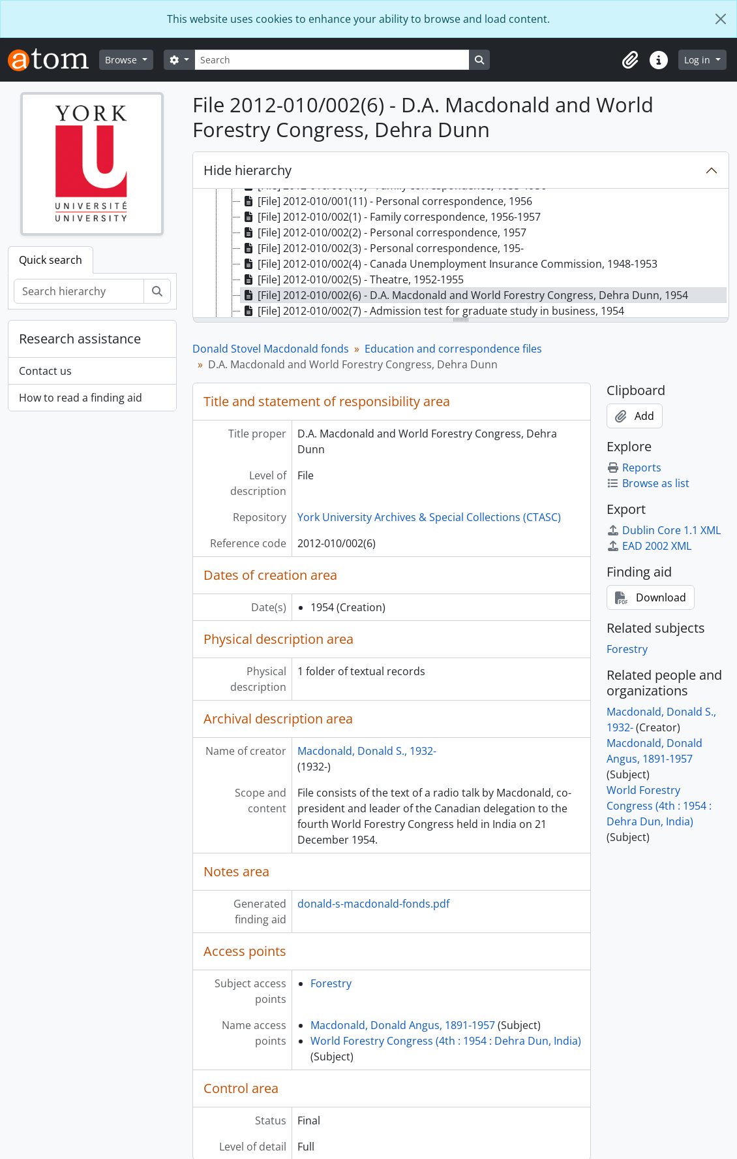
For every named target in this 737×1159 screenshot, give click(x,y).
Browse (122, 60)
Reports (634, 467)
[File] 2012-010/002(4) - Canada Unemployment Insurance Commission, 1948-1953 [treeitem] (449, 264)
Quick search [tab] (50, 260)
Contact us (45, 371)
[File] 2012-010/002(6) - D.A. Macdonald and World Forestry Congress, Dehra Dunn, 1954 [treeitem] (464, 295)
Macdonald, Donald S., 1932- (366, 751)
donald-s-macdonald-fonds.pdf (373, 904)
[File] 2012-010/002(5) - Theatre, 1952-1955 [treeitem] (352, 279)
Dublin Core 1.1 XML (664, 530)
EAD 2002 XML (649, 546)
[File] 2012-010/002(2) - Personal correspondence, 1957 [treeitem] (383, 232)
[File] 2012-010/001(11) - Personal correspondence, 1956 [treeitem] (386, 201)
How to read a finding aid (80, 397)
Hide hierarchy (247, 170)
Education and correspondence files (453, 348)
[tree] (461, 254)
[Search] (332, 60)
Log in (698, 60)
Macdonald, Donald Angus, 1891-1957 (402, 1025)
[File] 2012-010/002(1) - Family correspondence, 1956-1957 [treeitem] (391, 217)
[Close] (720, 19)
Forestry (331, 983)
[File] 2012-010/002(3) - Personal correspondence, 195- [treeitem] (382, 248)
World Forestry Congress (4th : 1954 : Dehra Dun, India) (445, 1041)
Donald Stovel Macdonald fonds (270, 348)
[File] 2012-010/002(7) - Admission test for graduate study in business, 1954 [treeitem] (432, 311)
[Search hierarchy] (79, 291)
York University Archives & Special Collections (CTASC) (429, 517)
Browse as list (648, 483)
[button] (630, 60)
